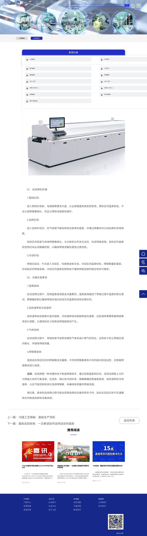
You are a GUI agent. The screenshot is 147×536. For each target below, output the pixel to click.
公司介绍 (51, 499)
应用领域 (27, 506)
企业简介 (52, 502)
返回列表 (129, 420)
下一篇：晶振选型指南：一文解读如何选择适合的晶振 (40, 423)
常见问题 (77, 502)
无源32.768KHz (34, 88)
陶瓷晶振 (32, 75)
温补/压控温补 (34, 101)
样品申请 (27, 510)
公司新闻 (21, 38)
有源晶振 (32, 94)
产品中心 (27, 502)
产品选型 (26, 499)
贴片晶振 (32, 68)
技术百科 (36, 38)
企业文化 (52, 506)
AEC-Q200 (32, 81)
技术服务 (76, 499)
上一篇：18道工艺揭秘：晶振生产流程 (31, 417)
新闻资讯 (101, 499)
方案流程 (77, 506)
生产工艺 (52, 510)
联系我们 (77, 510)
